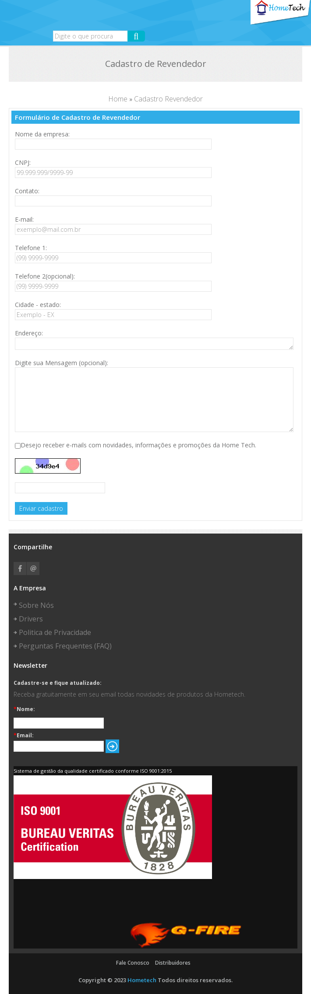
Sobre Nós (36, 605)
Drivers (31, 619)
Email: (24, 735)
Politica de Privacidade (55, 632)
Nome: (24, 709)
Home (117, 99)
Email (33, 568)
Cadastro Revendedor (168, 99)
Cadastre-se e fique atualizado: (58, 683)
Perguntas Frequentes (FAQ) (65, 646)
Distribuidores (173, 962)
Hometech (141, 980)
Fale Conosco (132, 962)
